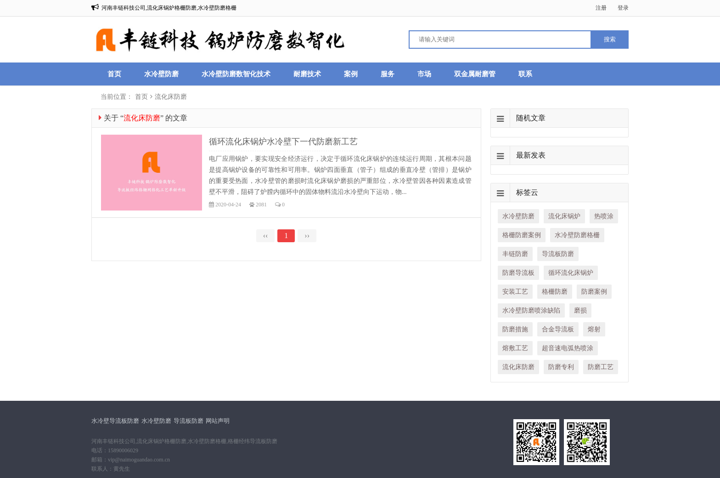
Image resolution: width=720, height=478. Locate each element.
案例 (351, 74)
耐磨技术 (307, 74)
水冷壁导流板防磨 (115, 420)
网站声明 (218, 420)
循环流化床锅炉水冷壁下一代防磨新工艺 (283, 141)
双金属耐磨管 (474, 74)
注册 (601, 8)
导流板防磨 (188, 420)
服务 (387, 74)
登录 (623, 8)
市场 (424, 74)
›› (306, 235)
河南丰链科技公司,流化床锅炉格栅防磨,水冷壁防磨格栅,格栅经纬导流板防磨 (184, 441)
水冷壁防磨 (161, 74)
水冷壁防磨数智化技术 (236, 74)
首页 (114, 74)
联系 (525, 74)
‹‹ (265, 235)
